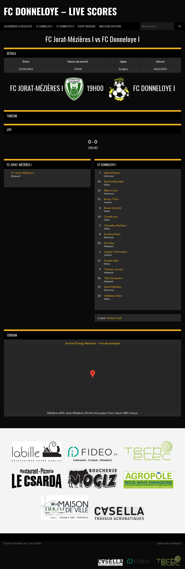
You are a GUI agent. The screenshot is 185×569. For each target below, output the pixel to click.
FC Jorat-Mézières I (23, 172)
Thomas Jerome (113, 269)
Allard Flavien (112, 172)
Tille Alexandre (113, 278)
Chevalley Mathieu (115, 225)
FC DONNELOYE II (65, 26)
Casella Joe (111, 216)
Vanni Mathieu (112, 286)
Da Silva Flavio (112, 234)
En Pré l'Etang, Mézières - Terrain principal (93, 343)
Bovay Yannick (112, 207)
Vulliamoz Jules (113, 295)
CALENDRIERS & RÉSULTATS (18, 26)
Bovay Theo (111, 199)
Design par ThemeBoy (169, 543)
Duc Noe (109, 243)
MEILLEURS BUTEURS (110, 26)
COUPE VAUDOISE (86, 26)
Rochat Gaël (114, 318)
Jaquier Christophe (115, 251)
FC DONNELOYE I (44, 26)
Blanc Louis (111, 190)
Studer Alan (111, 260)
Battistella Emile (114, 181)
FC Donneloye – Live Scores (60, 11)
